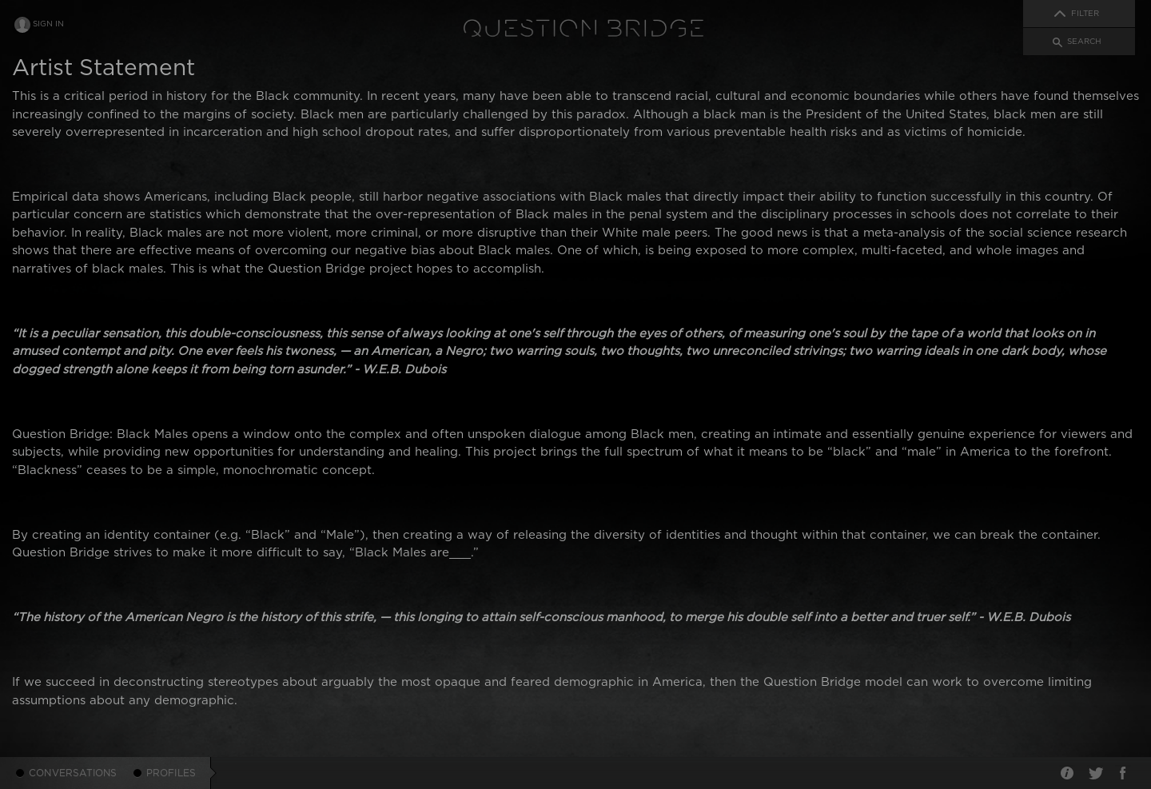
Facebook (1123, 773)
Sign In (48, 24)
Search (1084, 42)
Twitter (1095, 773)
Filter (1085, 14)
